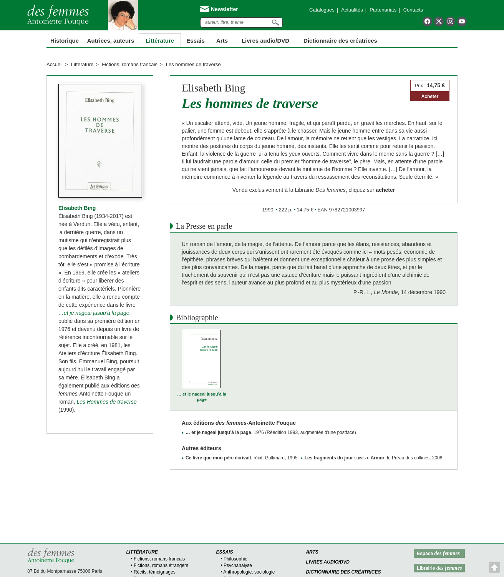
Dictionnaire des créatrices (340, 40)
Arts (222, 40)
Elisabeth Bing (77, 208)
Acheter (430, 96)
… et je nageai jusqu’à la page (201, 397)
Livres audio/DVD (328, 562)
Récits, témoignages (155, 572)
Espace (438, 553)
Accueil (54, 64)
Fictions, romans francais (130, 64)
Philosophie (235, 559)
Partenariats (383, 10)
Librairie (439, 568)
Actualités (352, 10)
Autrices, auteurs (110, 40)
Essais (195, 40)
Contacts (413, 10)
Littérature (160, 40)
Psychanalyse (238, 565)
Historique (64, 40)
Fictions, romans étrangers (161, 565)
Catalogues (322, 10)
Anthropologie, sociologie (249, 572)
